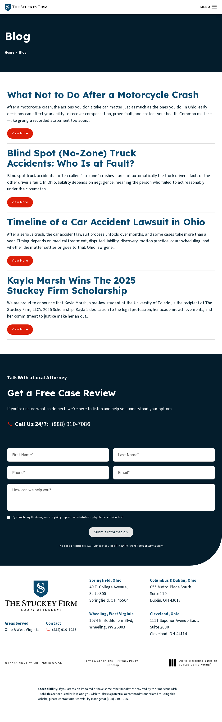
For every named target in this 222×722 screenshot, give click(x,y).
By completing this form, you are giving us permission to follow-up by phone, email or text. (68, 517)
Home (9, 52)
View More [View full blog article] (20, 133)
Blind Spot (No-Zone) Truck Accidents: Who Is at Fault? (71, 158)
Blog (23, 52)
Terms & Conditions (98, 661)
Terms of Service (146, 545)
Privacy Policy (124, 545)
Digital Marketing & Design (194, 662)
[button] (214, 7)
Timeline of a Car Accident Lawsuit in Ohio (106, 222)
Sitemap (113, 665)
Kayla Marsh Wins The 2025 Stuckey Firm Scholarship (71, 285)
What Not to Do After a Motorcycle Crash (103, 94)
